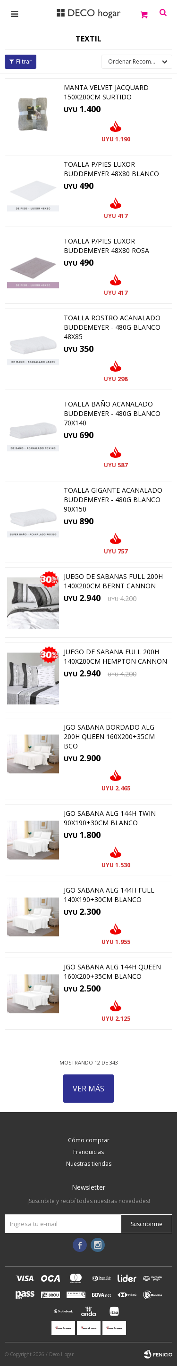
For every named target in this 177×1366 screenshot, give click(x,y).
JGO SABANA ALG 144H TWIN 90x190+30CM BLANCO (110, 818)
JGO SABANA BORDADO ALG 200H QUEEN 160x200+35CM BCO (109, 736)
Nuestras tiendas (88, 1164)
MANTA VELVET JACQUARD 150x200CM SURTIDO (106, 92)
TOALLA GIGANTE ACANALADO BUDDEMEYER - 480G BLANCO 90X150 (113, 499)
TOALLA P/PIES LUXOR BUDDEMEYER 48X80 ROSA (106, 245)
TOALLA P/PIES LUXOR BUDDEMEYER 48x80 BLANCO (111, 169)
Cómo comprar (89, 1140)
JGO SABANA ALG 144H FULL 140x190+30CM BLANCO (109, 895)
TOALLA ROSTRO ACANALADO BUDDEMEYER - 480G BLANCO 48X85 (112, 327)
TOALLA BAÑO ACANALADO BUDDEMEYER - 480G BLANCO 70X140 (112, 413)
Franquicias (88, 1152)
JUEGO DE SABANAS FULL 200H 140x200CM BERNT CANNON (113, 581)
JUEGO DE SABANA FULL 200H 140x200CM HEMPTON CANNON (115, 656)
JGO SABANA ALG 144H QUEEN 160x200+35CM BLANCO (112, 971)
